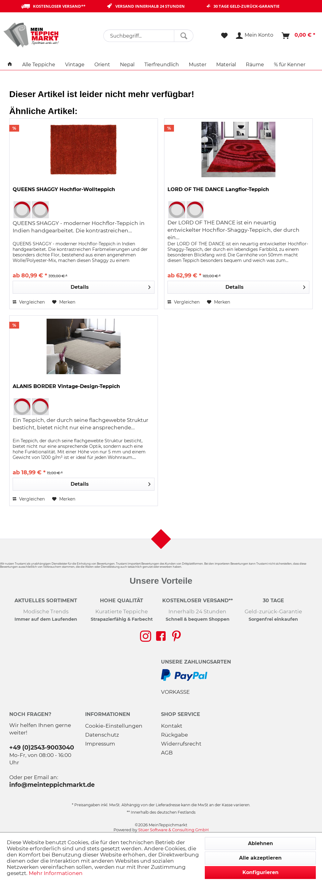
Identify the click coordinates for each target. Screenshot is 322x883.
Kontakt (171, 726)
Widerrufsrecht (181, 744)
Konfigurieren (260, 872)
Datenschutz (102, 735)
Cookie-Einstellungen (113, 726)
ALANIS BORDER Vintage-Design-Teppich (66, 386)
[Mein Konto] (254, 36)
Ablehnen (260, 843)
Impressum (100, 744)
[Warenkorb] (298, 36)
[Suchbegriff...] (148, 36)
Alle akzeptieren (260, 858)
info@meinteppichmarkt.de (52, 784)
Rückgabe (174, 735)
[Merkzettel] (224, 36)
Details (111, 286)
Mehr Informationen (56, 873)
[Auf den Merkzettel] (63, 302)
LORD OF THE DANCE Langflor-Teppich (218, 189)
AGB (167, 753)
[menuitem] (148, 36)
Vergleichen (29, 302)
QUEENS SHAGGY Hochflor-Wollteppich (64, 189)
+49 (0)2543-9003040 (41, 747)
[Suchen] (183, 36)
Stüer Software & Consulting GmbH (173, 829)
